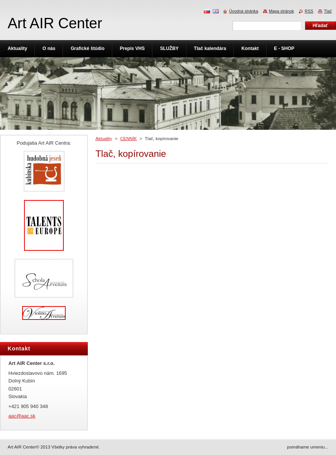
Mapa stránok (281, 11)
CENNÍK (128, 138)
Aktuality (103, 138)
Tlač (328, 11)
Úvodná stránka (243, 11)
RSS (309, 11)
